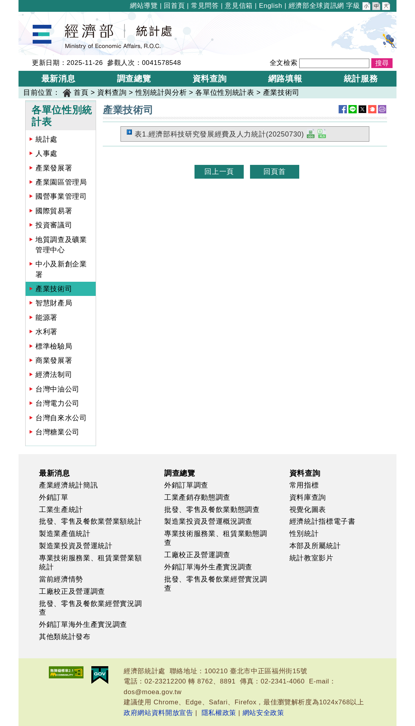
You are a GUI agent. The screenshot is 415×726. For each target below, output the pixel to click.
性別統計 (304, 534)
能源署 (46, 317)
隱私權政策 (219, 713)
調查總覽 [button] (134, 78)
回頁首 (274, 171)
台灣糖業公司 (57, 432)
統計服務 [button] (361, 78)
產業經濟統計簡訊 (68, 485)
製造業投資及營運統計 (76, 546)
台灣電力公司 (57, 403)
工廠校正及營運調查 (72, 591)
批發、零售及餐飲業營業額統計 (90, 521)
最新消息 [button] (58, 78)
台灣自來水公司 (61, 418)
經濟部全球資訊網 (316, 5)
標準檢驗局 (53, 346)
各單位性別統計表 (224, 92)
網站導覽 (144, 5)
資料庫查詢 (307, 497)
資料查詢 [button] (210, 78)
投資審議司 (53, 225)
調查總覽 (179, 473)
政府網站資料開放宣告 (158, 713)
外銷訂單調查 (186, 485)
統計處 (46, 139)
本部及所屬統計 (315, 546)
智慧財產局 (53, 303)
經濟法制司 (53, 375)
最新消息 (54, 473)
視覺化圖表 (307, 510)
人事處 (46, 153)
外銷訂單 (54, 497)
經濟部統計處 (45, 17)
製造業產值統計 (65, 534)
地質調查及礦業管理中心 (61, 245)
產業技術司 (281, 92)
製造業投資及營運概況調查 (208, 521)
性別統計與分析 (161, 92)
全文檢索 (284, 63)
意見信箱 (239, 5)
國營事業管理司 (61, 196)
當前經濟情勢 (61, 579)
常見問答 (205, 5)
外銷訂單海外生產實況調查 (83, 624)
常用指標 (304, 485)
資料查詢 (112, 92)
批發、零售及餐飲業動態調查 (212, 510)
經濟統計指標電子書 (322, 521)
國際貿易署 (53, 211)
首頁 (81, 92)
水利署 (46, 332)
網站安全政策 (263, 713)
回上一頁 (219, 171)
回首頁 (174, 5)
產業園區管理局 (61, 182)
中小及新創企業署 (61, 269)
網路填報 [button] (285, 78)
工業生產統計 (61, 510)
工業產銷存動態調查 (197, 497)
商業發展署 (53, 360)
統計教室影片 (311, 558)
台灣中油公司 (57, 389)
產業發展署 (53, 168)
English (270, 5)
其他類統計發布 (65, 637)
